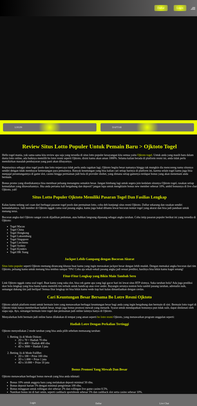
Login (180, 7)
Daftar (161, 7)
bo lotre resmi (105, 316)
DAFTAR (111, 127)
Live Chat (164, 400)
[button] (194, 8)
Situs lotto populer (12, 266)
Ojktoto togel (144, 155)
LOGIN (13, 127)
